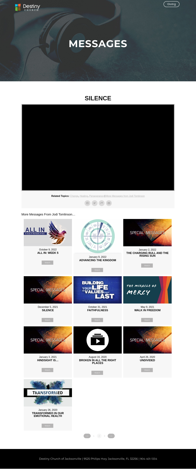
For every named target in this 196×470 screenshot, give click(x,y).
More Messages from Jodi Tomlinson (126, 196)
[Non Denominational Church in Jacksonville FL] (30, 8)
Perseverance (96, 196)
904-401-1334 (148, 460)
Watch (47, 262)
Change (73, 196)
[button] (171, 8)
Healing (83, 196)
